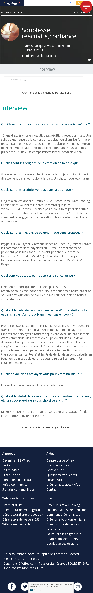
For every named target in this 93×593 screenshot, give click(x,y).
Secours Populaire (40, 554)
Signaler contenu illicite (18, 489)
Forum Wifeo (55, 480)
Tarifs (6, 465)
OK (31, 590)
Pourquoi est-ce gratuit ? (63, 534)
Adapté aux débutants (62, 539)
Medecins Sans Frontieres (21, 559)
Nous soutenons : (16, 554)
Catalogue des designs (62, 543)
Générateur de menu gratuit (22, 510)
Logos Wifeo (10, 470)
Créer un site (11, 475)
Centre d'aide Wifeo (60, 460)
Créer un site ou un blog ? (64, 505)
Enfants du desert (66, 554)
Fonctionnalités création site (66, 510)
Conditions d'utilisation (18, 480)
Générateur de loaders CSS (20, 519)
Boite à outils (55, 470)
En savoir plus (38, 590)
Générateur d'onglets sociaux (22, 514)
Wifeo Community (14, 484)
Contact (52, 489)
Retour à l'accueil (82, 12)
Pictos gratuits (12, 505)
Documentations (58, 465)
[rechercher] (43, 79)
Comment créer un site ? (63, 514)
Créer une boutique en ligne (65, 519)
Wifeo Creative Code (16, 524)
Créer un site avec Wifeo (63, 484)
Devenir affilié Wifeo (16, 460)
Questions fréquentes (61, 475)
